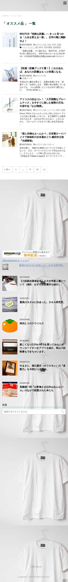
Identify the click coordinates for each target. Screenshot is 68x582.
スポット (51, 144)
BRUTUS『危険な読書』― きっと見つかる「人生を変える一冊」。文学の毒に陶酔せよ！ (43, 37)
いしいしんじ (28, 47)
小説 (49, 45)
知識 (59, 45)
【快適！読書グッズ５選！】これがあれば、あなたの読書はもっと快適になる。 (41, 70)
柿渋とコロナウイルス (32, 323)
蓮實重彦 (57, 47)
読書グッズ (27, 78)
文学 (54, 45)
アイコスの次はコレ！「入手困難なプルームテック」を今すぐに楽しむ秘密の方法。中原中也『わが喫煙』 (43, 103)
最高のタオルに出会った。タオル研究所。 (42, 265)
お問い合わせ (36, 567)
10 (37, 169)
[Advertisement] (34, 216)
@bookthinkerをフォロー (15, 260)
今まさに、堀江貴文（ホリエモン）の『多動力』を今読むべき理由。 (43, 367)
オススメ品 (41, 45)
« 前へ (7, 169)
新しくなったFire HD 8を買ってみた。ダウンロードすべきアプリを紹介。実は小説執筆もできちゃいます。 (43, 348)
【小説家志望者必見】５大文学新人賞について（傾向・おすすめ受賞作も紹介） (43, 283)
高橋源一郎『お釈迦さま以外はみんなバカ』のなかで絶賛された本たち (41, 389)
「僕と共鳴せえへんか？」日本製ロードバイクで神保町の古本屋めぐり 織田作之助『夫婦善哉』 (43, 137)
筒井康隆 (48, 47)
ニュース (51, 110)
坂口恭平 (39, 47)
